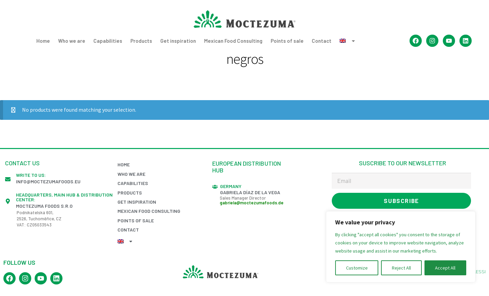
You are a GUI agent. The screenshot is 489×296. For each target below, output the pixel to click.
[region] (400, 246)
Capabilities (107, 41)
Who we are (71, 41)
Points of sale (287, 41)
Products (141, 41)
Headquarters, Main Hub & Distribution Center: (64, 197)
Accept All (445, 268)
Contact (321, 41)
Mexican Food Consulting (233, 41)
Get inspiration (178, 41)
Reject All (401, 268)
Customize (357, 268)
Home (43, 41)
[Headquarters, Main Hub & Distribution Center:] (8, 201)
